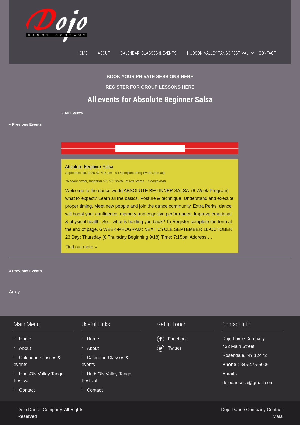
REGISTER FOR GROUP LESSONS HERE (150, 87)
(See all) (158, 173)
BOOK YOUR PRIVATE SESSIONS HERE (150, 76)
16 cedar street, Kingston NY (86, 181)
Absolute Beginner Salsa (89, 167)
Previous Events (25, 124)
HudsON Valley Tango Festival (217, 53)
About (104, 53)
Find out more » (81, 246)
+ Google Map (155, 181)
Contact (267, 53)
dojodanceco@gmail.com (247, 382)
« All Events (72, 113)
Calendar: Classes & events (148, 53)
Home (82, 53)
